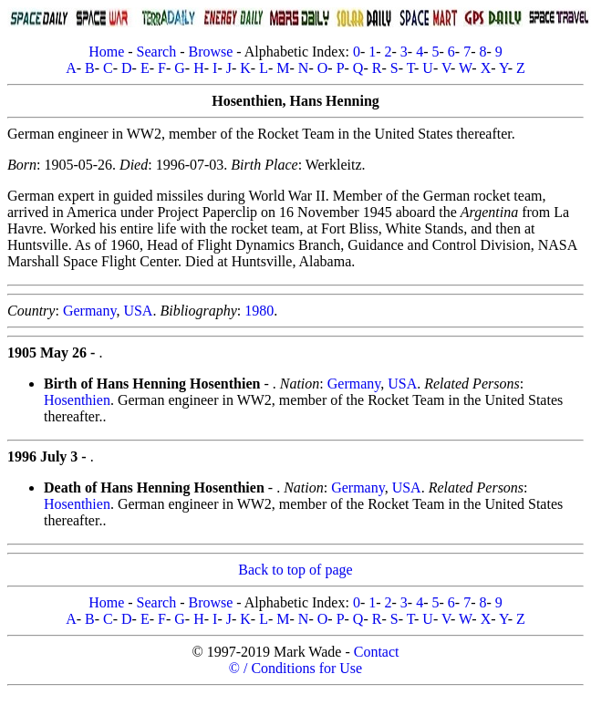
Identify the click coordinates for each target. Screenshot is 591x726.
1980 (259, 310)
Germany (90, 310)
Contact (376, 651)
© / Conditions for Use (295, 668)
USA (137, 310)
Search (157, 51)
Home (106, 51)
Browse (210, 51)
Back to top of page (295, 569)
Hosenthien (77, 400)
